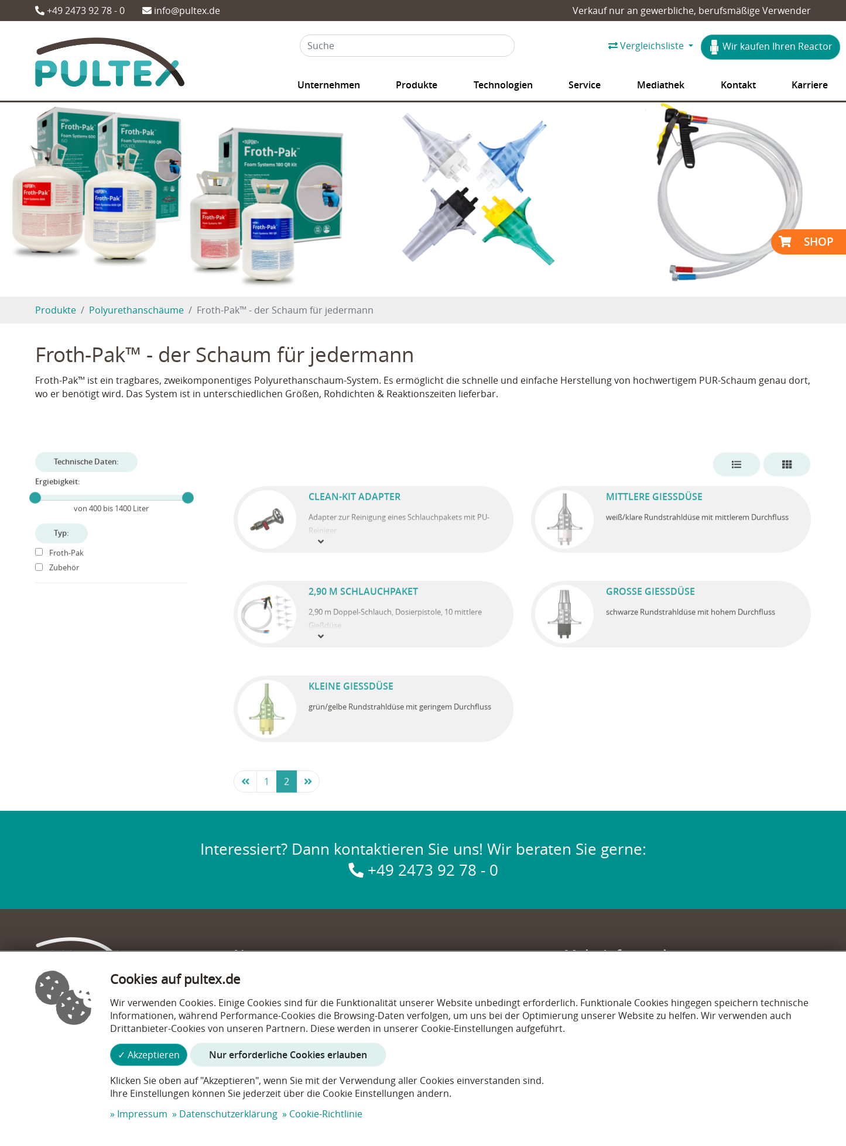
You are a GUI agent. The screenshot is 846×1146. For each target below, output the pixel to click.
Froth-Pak (59, 569)
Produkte (55, 310)
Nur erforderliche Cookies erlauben (288, 1054)
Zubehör (57, 585)
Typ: (61, 550)
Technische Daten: (86, 478)
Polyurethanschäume (136, 310)
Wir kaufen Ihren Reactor (770, 47)
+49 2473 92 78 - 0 (80, 10)
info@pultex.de (181, 10)
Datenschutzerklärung (228, 1113)
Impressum (142, 1113)
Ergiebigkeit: (57, 498)
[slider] (35, 514)
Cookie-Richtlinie (325, 1113)
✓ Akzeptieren (149, 1054)
